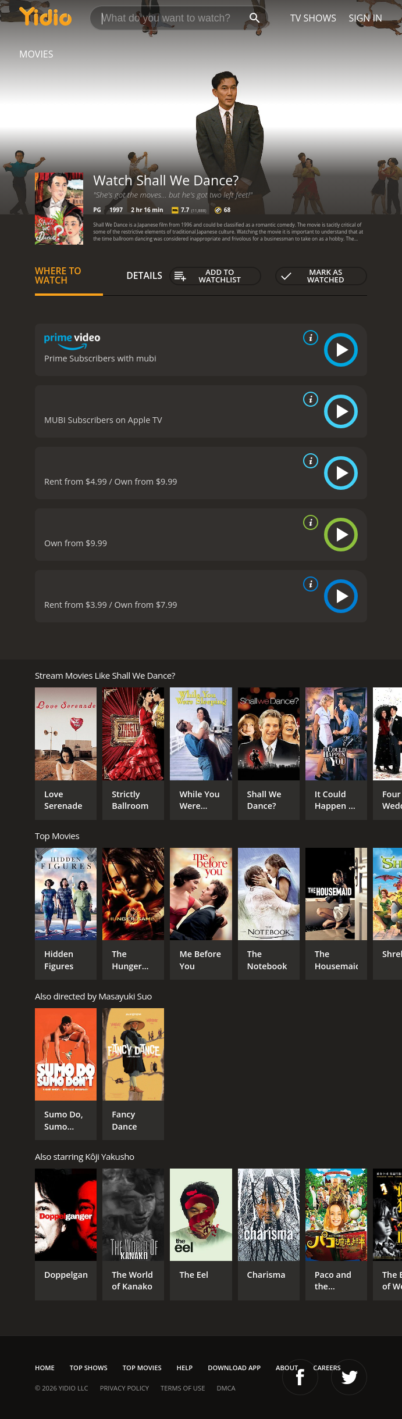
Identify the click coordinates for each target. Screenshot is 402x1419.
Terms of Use (183, 1388)
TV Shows (313, 18)
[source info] (308, 337)
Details (144, 275)
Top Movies (142, 1367)
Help (185, 1367)
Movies (36, 54)
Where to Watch (58, 275)
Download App (234, 1367)
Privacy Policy (124, 1388)
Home (45, 1367)
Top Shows (89, 1367)
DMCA (225, 1388)
